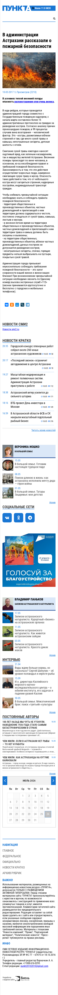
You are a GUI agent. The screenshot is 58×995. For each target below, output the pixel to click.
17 (35, 808)
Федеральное (11, 856)
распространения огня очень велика (34, 101)
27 (10, 820)
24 (35, 814)
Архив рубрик (11, 873)
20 (10, 814)
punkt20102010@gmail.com (34, 966)
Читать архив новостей (43, 430)
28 (16, 820)
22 (23, 814)
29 (23, 820)
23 (29, 814)
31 (35, 820)
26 (48, 814)
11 (41, 802)
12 (48, 802)
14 (16, 808)
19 (48, 808)
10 (35, 802)
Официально (11, 862)
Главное (8, 850)
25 (41, 814)
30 (29, 820)
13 (10, 808)
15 (23, 808)
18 (41, 808)
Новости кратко (13, 867)
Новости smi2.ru (10, 329)
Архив (52, 502)
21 (16, 814)
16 (29, 808)
